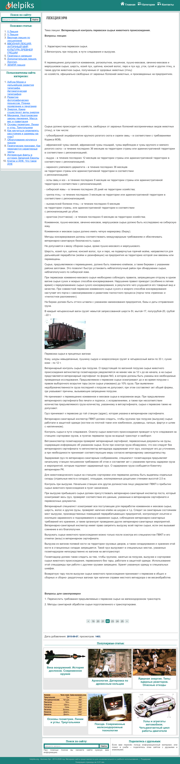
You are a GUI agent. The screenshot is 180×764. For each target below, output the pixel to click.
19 (93, 621)
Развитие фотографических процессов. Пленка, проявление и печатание (22, 102)
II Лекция (12, 31)
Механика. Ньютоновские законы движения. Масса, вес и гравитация (22, 118)
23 (112, 621)
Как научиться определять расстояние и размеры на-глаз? (23, 133)
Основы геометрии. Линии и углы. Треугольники (23, 126)
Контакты (168, 4)
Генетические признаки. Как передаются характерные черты (23, 148)
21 (103, 621)
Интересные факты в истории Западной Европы (23, 156)
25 (122, 621)
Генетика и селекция (19, 55)
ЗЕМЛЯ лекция (16, 65)
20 (98, 621)
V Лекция (12, 34)
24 (117, 621)
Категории (148, 4)
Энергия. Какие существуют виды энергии (23, 111)
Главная (130, 4)
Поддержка (145, 759)
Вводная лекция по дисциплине (18, 39)
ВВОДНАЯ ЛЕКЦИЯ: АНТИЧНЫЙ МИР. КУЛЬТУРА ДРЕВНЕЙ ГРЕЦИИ (20, 48)
